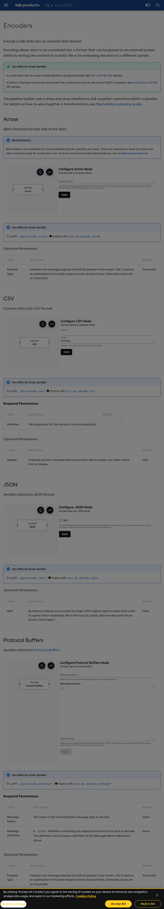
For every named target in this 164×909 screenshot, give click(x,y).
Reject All (148, 903)
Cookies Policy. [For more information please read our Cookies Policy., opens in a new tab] (86, 896)
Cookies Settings (13, 904)
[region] (82, 898)
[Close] (157, 895)
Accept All (118, 903)
